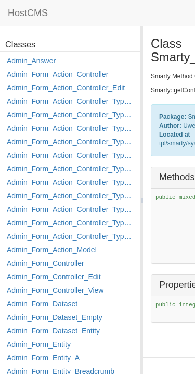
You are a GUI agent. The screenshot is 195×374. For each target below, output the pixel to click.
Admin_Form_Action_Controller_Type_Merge (71, 182)
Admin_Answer (31, 61)
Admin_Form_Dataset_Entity (53, 331)
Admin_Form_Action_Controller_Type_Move (71, 196)
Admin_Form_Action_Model (52, 250)
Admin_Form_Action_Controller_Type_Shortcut (71, 236)
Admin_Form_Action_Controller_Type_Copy (71, 115)
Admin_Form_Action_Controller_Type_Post (71, 209)
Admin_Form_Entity (39, 344)
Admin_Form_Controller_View (55, 290)
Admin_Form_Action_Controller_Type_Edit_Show (71, 155)
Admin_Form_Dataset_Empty (54, 317)
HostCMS (28, 13)
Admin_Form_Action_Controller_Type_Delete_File (71, 128)
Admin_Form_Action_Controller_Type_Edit (71, 142)
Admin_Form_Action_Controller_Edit (66, 88)
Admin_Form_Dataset (42, 304)
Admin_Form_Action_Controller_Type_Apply (71, 101)
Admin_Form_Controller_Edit (54, 277)
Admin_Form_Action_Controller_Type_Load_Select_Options (71, 169)
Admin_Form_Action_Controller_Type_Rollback (71, 223)
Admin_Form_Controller (45, 263)
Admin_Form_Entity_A (43, 358)
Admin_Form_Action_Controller (57, 74)
